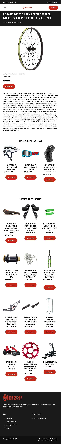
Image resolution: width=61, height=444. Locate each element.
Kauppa (53, 7)
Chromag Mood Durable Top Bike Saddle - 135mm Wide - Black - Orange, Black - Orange (11, 228)
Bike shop (9, 418)
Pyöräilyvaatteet (11, 422)
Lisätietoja (9, 86)
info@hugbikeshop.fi (52, 2)
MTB (19, 22)
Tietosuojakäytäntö (44, 441)
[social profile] (15, 2)
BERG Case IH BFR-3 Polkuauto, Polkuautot (11, 364)
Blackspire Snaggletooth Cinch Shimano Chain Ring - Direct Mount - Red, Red (30, 366)
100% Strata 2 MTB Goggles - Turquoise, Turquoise (30, 167)
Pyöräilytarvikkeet (10, 22)
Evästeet (54, 439)
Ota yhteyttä (47, 439)
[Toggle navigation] (5, 7)
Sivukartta (54, 441)
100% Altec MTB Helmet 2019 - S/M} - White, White (11, 167)
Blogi (7, 428)
